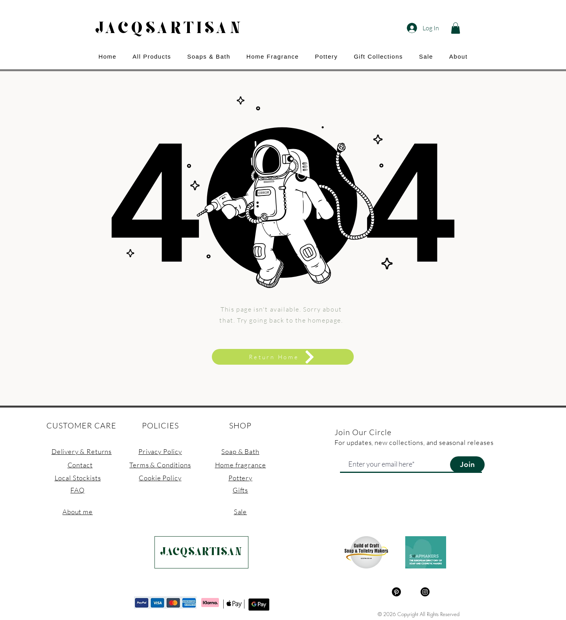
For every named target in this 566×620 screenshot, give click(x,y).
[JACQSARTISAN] (201, 552)
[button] (455, 28)
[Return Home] (283, 357)
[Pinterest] (396, 591)
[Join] (467, 464)
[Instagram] (425, 591)
